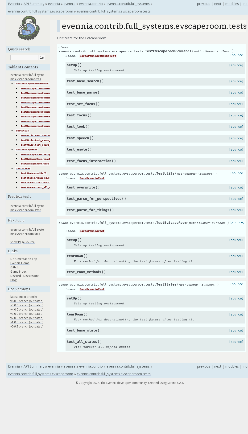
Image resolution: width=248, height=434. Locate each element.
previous (203, 3)
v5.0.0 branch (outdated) (26, 305)
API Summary (34, 3)
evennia (54, 3)
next (217, 3)
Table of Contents (23, 67)
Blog (13, 280)
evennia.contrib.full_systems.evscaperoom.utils (27, 232)
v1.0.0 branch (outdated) (26, 322)
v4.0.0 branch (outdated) (26, 309)
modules (232, 3)
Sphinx (171, 383)
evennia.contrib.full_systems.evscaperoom (40, 11)
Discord (15, 276)
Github (14, 267)
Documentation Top (23, 259)
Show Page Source (22, 242)
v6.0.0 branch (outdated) (26, 301)
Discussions (31, 276)
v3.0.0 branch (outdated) (26, 314)
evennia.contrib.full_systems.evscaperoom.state (27, 208)
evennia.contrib (91, 3)
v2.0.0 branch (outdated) (26, 318)
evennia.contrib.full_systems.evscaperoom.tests (114, 11)
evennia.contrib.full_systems (128, 3)
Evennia (14, 3)
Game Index (18, 272)
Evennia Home (19, 263)
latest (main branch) (23, 297)
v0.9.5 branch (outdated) (26, 326)
